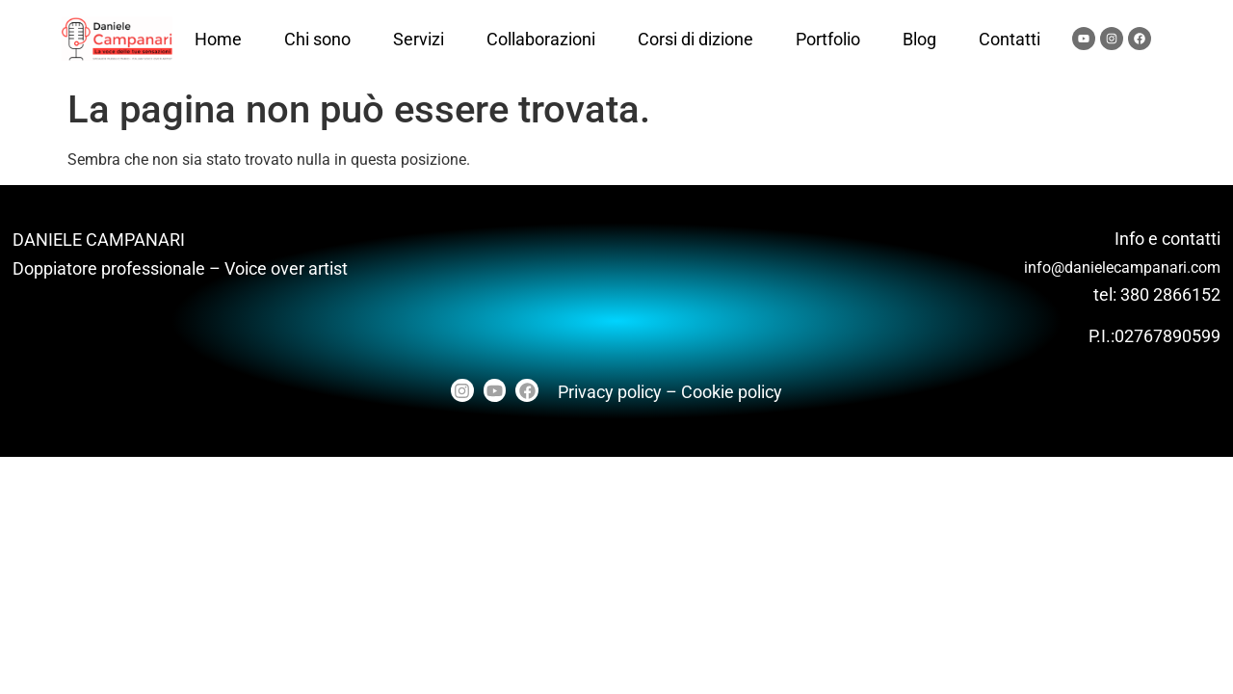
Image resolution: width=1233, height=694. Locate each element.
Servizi (418, 39)
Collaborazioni (540, 39)
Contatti (1009, 39)
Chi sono (317, 39)
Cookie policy (731, 392)
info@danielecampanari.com (1122, 267)
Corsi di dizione (695, 39)
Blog (919, 39)
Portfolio (828, 39)
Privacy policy (610, 392)
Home (218, 39)
